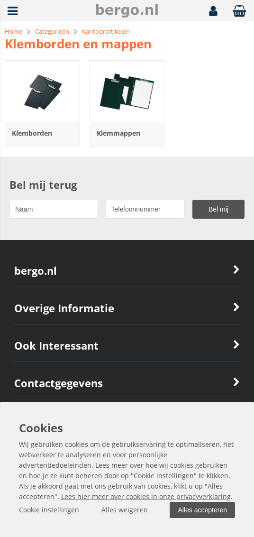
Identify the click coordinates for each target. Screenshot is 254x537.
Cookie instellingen (49, 509)
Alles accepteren (202, 510)
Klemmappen (118, 133)
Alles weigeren (124, 509)
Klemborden (32, 133)
